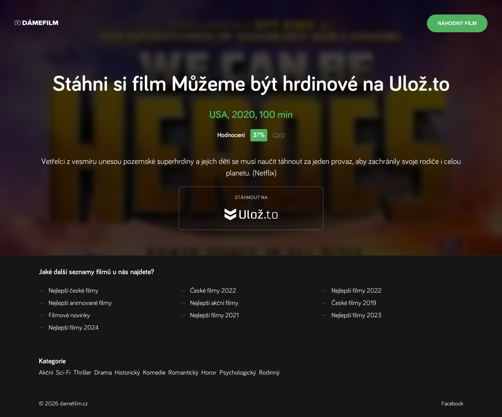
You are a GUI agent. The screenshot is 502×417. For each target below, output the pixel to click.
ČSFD (279, 135)
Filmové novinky (64, 315)
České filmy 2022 (208, 291)
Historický (129, 372)
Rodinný (271, 372)
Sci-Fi (64, 372)
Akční (47, 372)
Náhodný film (457, 23)
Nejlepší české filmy (68, 291)
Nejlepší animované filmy (75, 303)
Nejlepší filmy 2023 (352, 315)
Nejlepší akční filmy (209, 303)
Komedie (155, 372)
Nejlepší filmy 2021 (209, 315)
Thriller (83, 372)
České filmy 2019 (349, 303)
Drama (104, 372)
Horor (210, 372)
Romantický (184, 372)
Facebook (452, 403)
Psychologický (239, 372)
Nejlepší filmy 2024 (69, 328)
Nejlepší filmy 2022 (352, 291)
